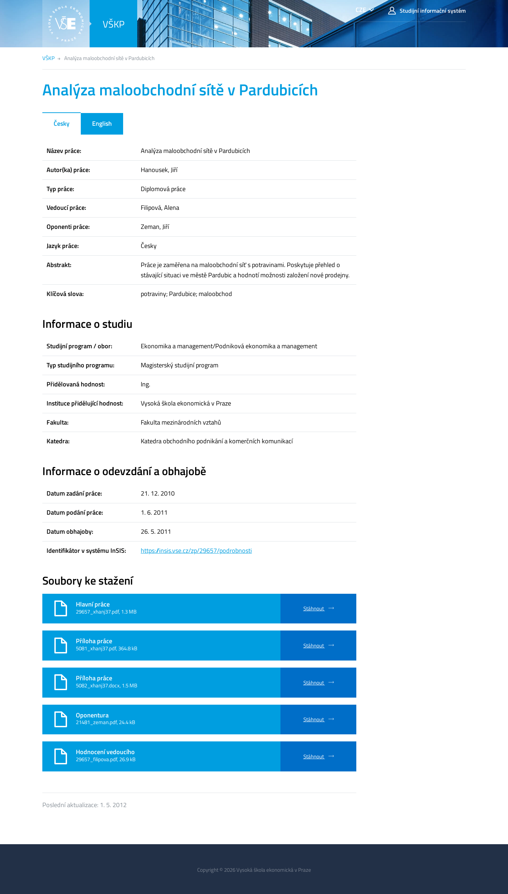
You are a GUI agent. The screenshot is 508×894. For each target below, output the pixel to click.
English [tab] (102, 123)
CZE (361, 9)
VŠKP (114, 24)
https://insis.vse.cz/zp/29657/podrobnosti (196, 550)
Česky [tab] (61, 123)
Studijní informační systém (427, 11)
